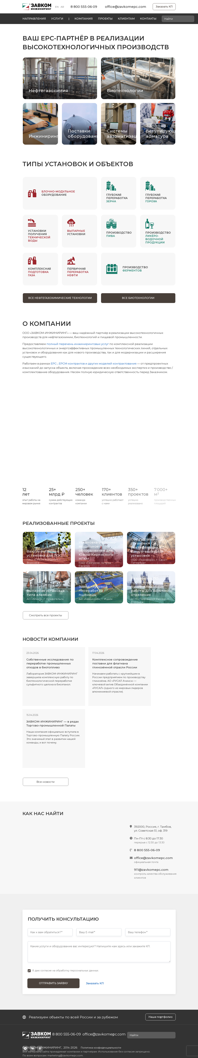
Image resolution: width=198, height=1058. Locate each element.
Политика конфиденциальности (101, 1047)
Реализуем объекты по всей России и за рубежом (70, 1017)
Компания (83, 18)
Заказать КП (164, 6)
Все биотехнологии (138, 298)
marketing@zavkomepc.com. (65, 1055)
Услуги (57, 18)
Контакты (148, 18)
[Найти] (191, 19)
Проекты (105, 18)
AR (62, 6)
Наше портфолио (160, 1016)
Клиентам (126, 18)
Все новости (46, 781)
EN (57, 6)
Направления (34, 18)
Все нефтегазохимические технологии (60, 298)
